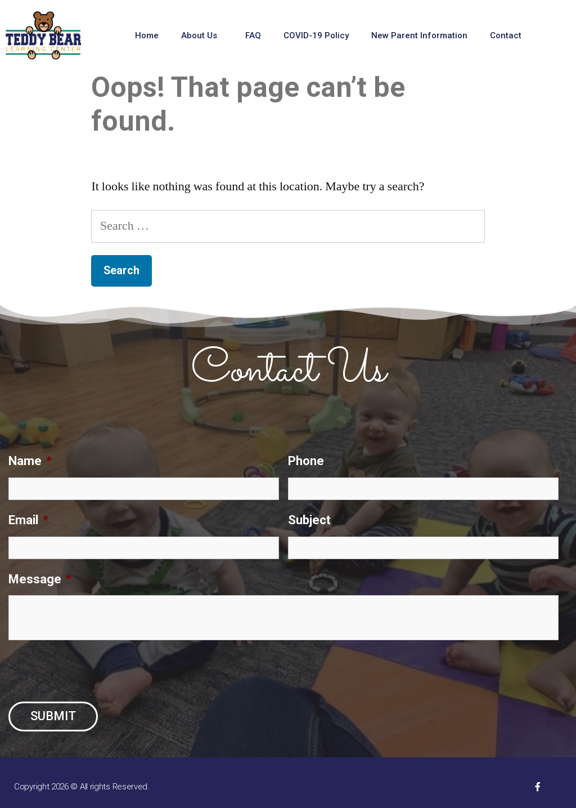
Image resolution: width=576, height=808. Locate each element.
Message (39, 579)
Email (28, 520)
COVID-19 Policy (316, 35)
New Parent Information (419, 35)
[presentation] (93, 671)
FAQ (253, 35)
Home (147, 35)
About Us (202, 35)
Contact (508, 35)
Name (30, 461)
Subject (309, 520)
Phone (306, 461)
